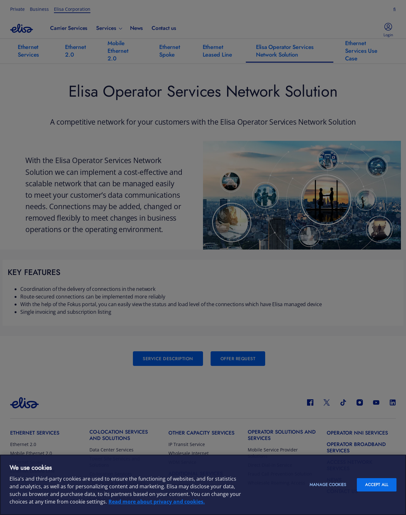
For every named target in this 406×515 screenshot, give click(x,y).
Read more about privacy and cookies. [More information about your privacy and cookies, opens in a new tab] (156, 501)
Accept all (376, 485)
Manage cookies (328, 485)
